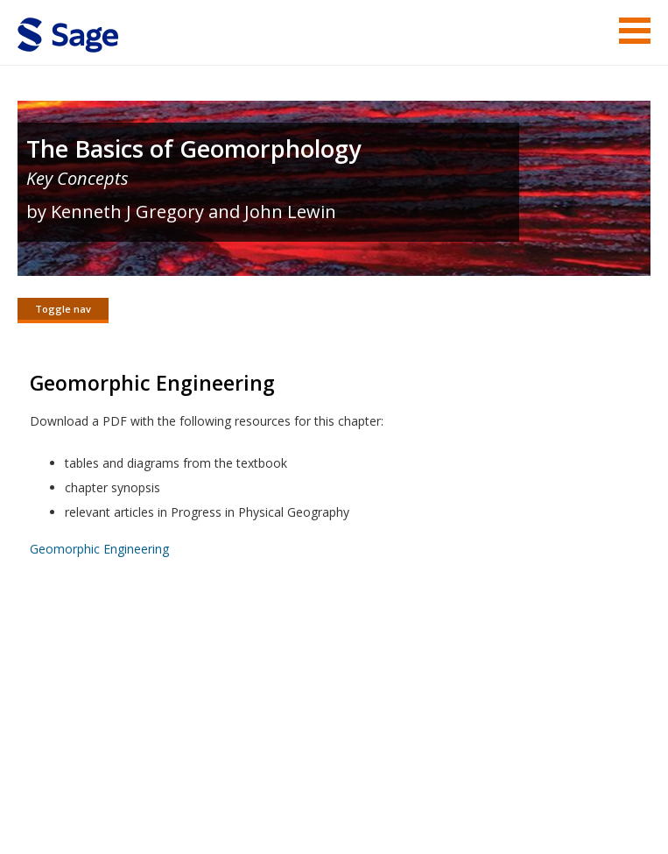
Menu (634, 31)
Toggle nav (63, 308)
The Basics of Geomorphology (193, 148)
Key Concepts (77, 178)
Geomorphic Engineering (99, 550)
